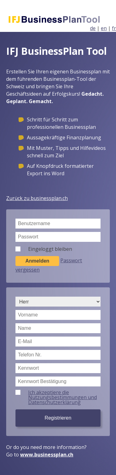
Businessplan (60, 19)
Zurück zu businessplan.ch (37, 198)
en (104, 28)
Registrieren (58, 418)
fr (114, 28)
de (93, 28)
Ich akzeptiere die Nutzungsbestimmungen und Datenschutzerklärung (62, 397)
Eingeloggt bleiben (50, 248)
